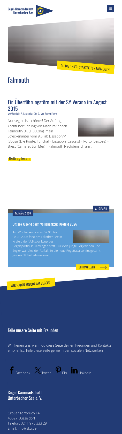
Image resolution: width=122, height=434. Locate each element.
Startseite (86, 67)
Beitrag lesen (19, 158)
